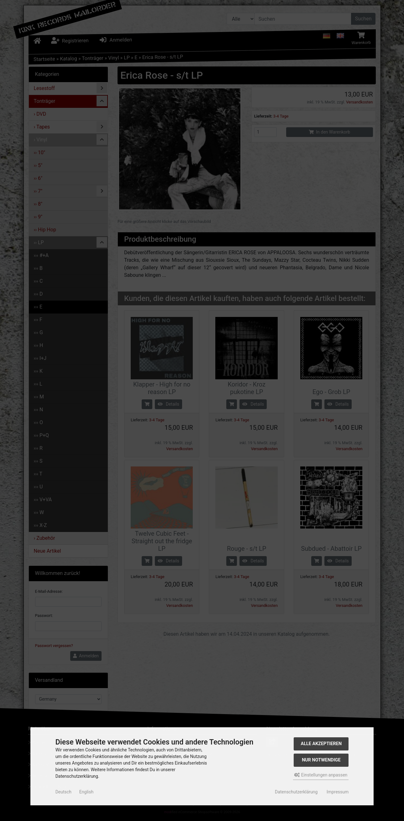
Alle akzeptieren (321, 743)
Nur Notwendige (321, 760)
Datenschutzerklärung (296, 791)
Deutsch (63, 791)
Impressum (338, 791)
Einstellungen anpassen (320, 774)
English (86, 791)
